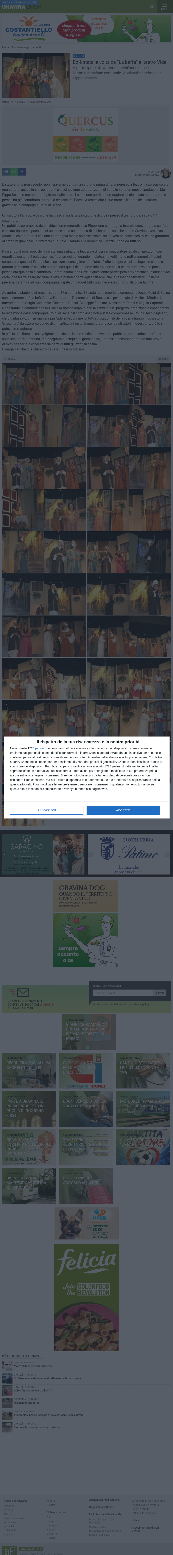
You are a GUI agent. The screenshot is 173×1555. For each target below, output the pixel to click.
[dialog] (87, 777)
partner (40, 748)
